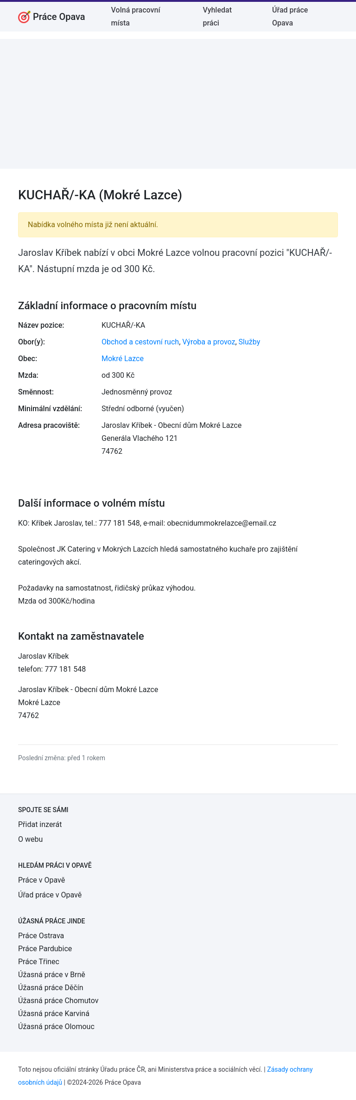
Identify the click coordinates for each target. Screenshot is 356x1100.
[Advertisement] (178, 104)
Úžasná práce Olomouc (56, 1026)
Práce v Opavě (41, 880)
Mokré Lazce (123, 358)
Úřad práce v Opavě (50, 894)
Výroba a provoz (208, 341)
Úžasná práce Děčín (50, 987)
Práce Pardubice (45, 948)
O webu (30, 839)
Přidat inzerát (40, 824)
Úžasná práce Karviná (53, 1013)
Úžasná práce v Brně (51, 974)
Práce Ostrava (41, 935)
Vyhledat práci (217, 16)
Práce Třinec (38, 961)
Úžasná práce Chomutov (58, 1000)
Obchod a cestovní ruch (140, 341)
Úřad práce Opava (290, 16)
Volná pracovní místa (135, 16)
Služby (250, 341)
